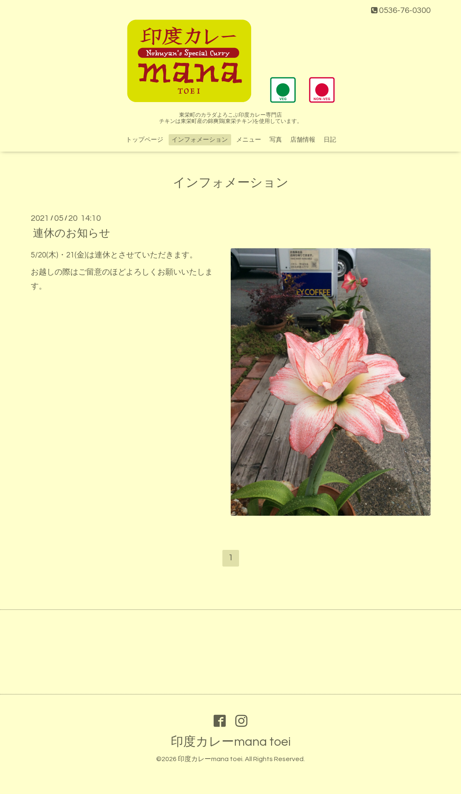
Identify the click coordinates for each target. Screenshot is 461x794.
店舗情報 (302, 140)
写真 (275, 140)
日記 (330, 140)
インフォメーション (200, 140)
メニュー (248, 140)
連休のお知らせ (71, 232)
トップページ (144, 140)
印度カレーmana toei (231, 741)
